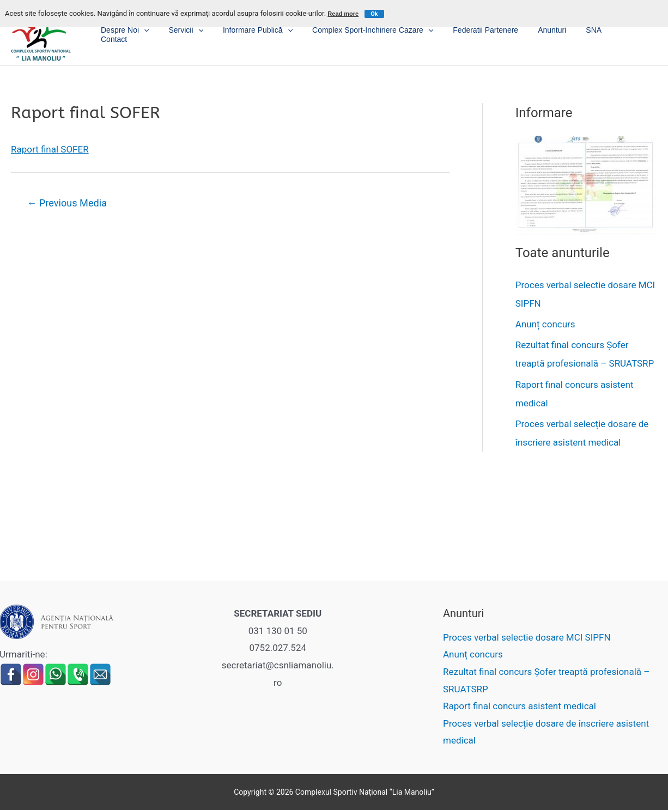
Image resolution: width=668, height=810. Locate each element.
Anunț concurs (545, 324)
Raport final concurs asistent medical (519, 706)
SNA (600, 32)
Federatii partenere (500, 32)
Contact (636, 32)
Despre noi (157, 33)
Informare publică (282, 33)
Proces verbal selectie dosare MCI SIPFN (527, 637)
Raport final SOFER (50, 149)
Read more (343, 13)
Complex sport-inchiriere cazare (392, 33)
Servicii (214, 33)
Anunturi (563, 32)
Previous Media (67, 203)
